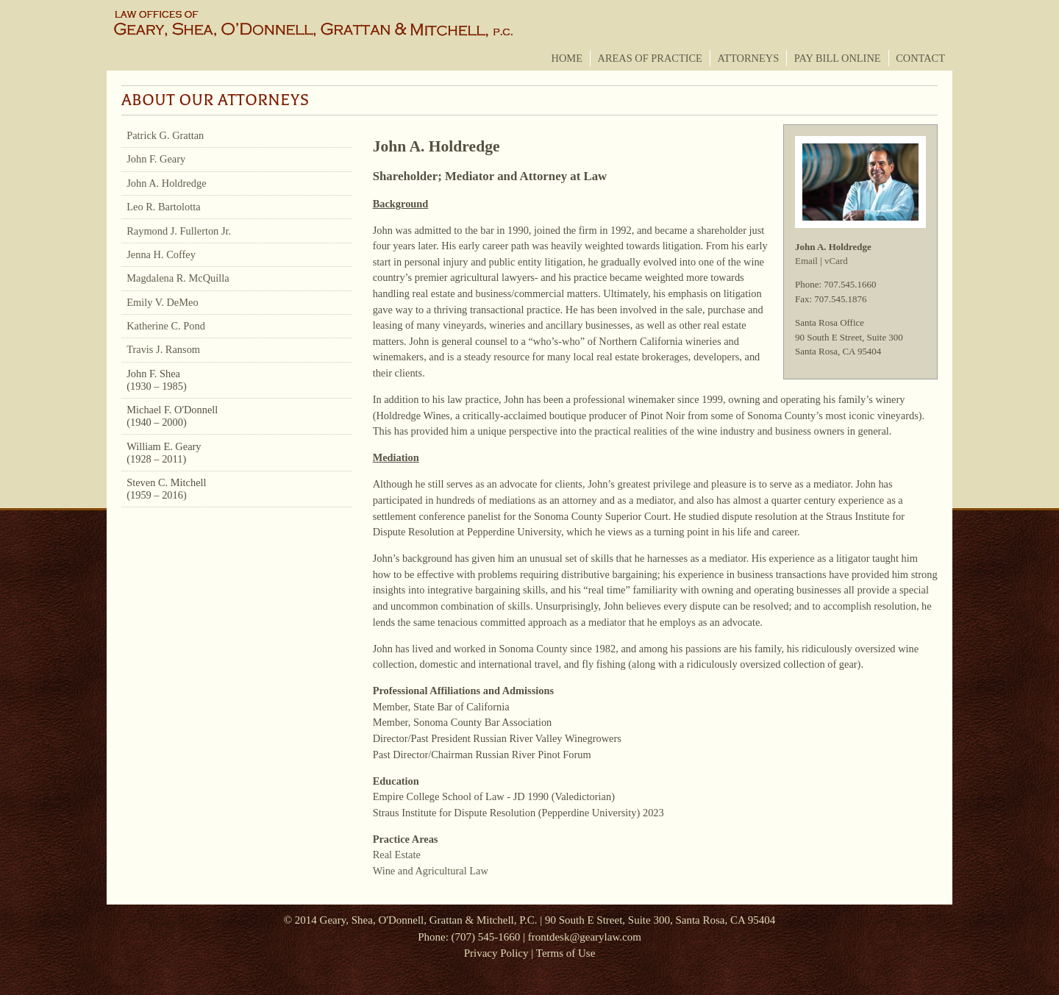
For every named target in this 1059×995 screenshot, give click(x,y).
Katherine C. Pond (165, 326)
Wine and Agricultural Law (430, 871)
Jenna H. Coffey (161, 254)
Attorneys (748, 58)
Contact (920, 58)
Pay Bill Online (837, 58)
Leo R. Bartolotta (163, 207)
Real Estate (397, 854)
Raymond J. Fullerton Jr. (178, 231)
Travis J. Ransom (163, 349)
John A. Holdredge (166, 183)
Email (806, 260)
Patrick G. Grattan (165, 135)
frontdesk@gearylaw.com (584, 937)
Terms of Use (566, 953)
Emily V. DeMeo (162, 302)
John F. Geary (155, 159)
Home (567, 58)
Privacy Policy (496, 953)
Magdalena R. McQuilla (177, 278)
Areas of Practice (650, 58)
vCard (836, 260)
